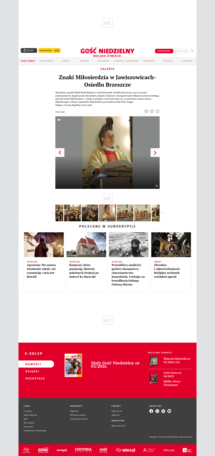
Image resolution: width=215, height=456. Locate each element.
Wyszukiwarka (191, 50)
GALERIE (84, 61)
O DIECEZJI (186, 61)
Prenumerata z (49, 50)
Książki (31, 371)
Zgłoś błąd (30, 437)
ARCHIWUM (103, 61)
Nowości (31, 364)
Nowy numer (28, 61)
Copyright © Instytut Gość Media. (161, 437)
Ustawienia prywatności (79, 419)
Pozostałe (31, 378)
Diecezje (168, 61)
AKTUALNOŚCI (47, 61)
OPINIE (65, 61)
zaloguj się (181, 51)
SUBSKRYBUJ (164, 51)
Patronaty (149, 61)
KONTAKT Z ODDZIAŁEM (126, 61)
